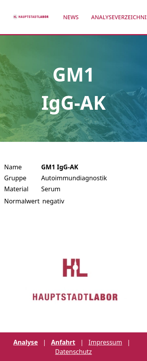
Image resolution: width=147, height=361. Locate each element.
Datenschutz (73, 351)
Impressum (105, 342)
